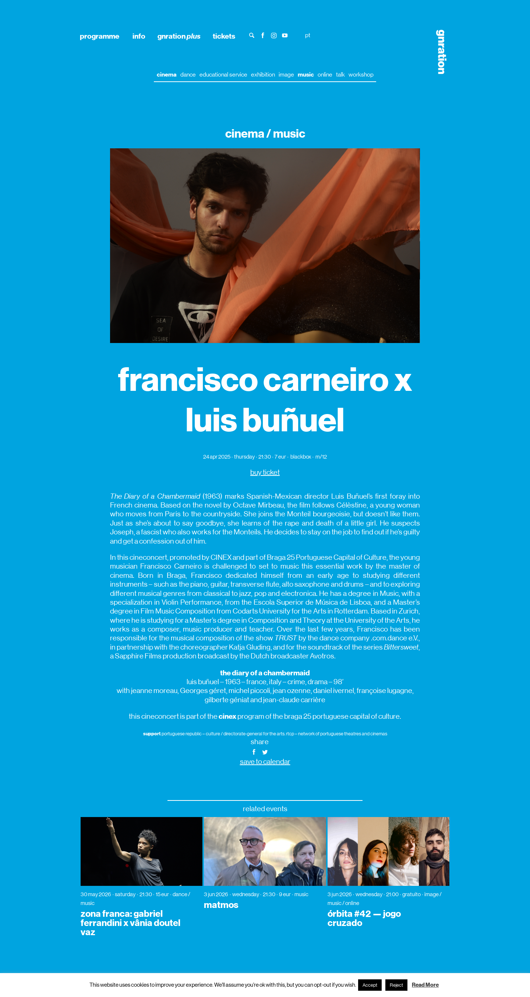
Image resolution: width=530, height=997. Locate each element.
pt (307, 35)
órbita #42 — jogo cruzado (364, 918)
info (138, 36)
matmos (221, 905)
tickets (224, 36)
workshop (361, 74)
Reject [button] (396, 985)
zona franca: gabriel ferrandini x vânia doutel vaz (130, 923)
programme (99, 36)
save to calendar (265, 761)
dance (188, 74)
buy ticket (265, 472)
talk (340, 74)
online (325, 74)
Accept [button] (370, 985)
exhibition (263, 74)
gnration (179, 36)
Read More (425, 985)
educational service (223, 74)
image (286, 74)
